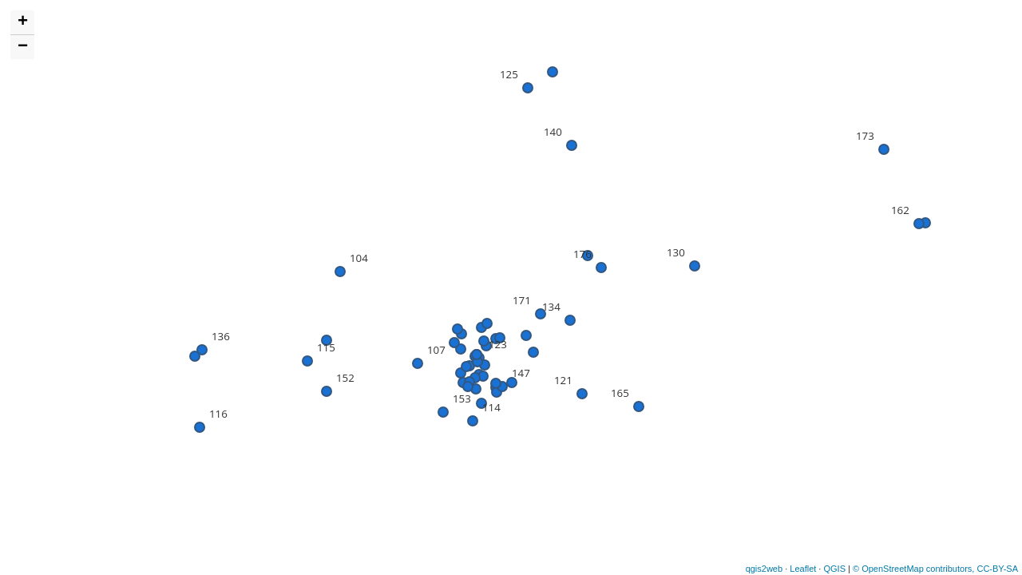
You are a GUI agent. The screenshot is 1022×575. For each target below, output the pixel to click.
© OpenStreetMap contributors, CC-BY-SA (935, 568)
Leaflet (803, 568)
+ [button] (23, 22)
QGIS (834, 568)
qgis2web (764, 568)
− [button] (23, 47)
